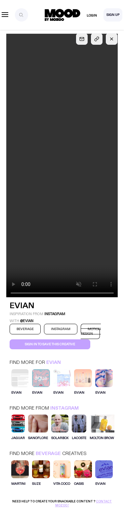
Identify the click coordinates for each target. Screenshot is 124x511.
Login (92, 15)
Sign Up (112, 15)
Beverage (48, 453)
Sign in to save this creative (50, 344)
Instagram (64, 408)
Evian (53, 362)
